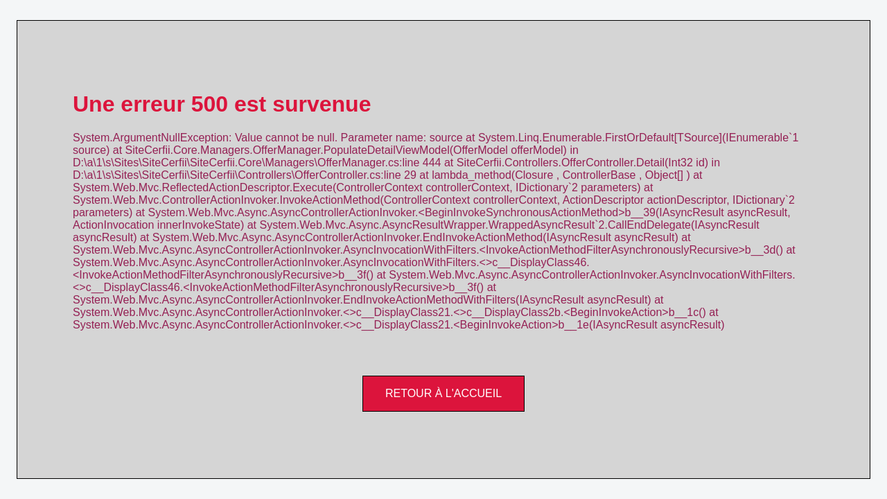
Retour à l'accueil (443, 393)
